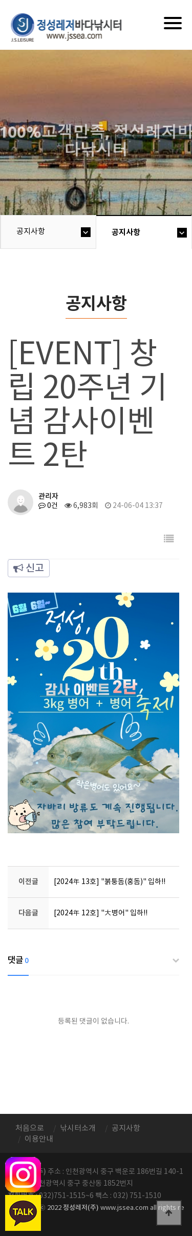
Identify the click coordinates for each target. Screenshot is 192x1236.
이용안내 (39, 1139)
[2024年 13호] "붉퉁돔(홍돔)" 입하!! (109, 882)
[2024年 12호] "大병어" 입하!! (100, 913)
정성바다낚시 (73, 26)
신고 (28, 568)
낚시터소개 (78, 1128)
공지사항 (30, 231)
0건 (48, 506)
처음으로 (29, 1128)
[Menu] (173, 23)
